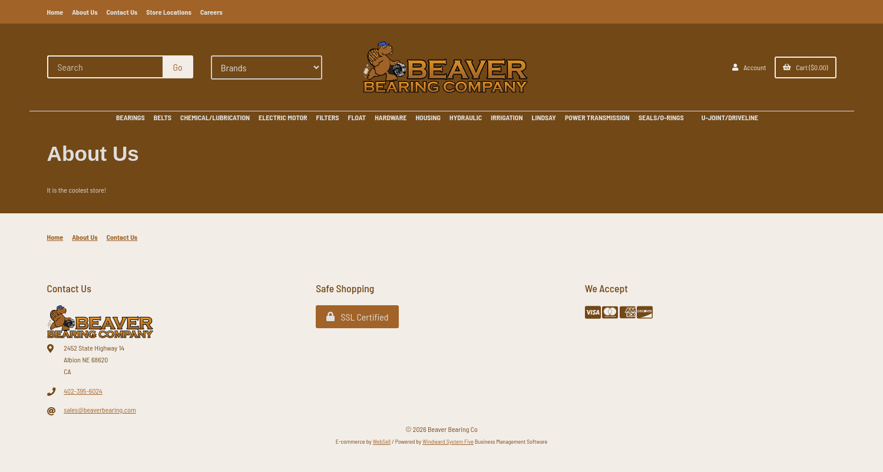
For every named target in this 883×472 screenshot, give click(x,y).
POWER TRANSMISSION (597, 117)
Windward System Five (448, 441)
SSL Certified (357, 316)
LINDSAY (543, 117)
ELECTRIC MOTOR (283, 117)
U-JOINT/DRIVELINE (730, 117)
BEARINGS (130, 117)
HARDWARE (390, 117)
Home (55, 12)
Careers (211, 12)
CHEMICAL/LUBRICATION (215, 117)
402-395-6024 (83, 391)
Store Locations (168, 12)
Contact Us (122, 12)
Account (749, 67)
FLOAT (357, 117)
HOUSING (428, 117)
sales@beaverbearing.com (100, 409)
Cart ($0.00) (805, 67)
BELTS (162, 117)
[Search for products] (105, 66)
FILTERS (327, 117)
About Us (85, 12)
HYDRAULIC (465, 117)
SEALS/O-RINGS (661, 117)
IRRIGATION (506, 117)
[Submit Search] (178, 66)
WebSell (382, 441)
